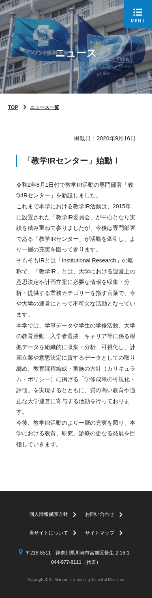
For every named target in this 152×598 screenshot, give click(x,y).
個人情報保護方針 (48, 514)
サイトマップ (99, 533)
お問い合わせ (99, 514)
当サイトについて (48, 533)
